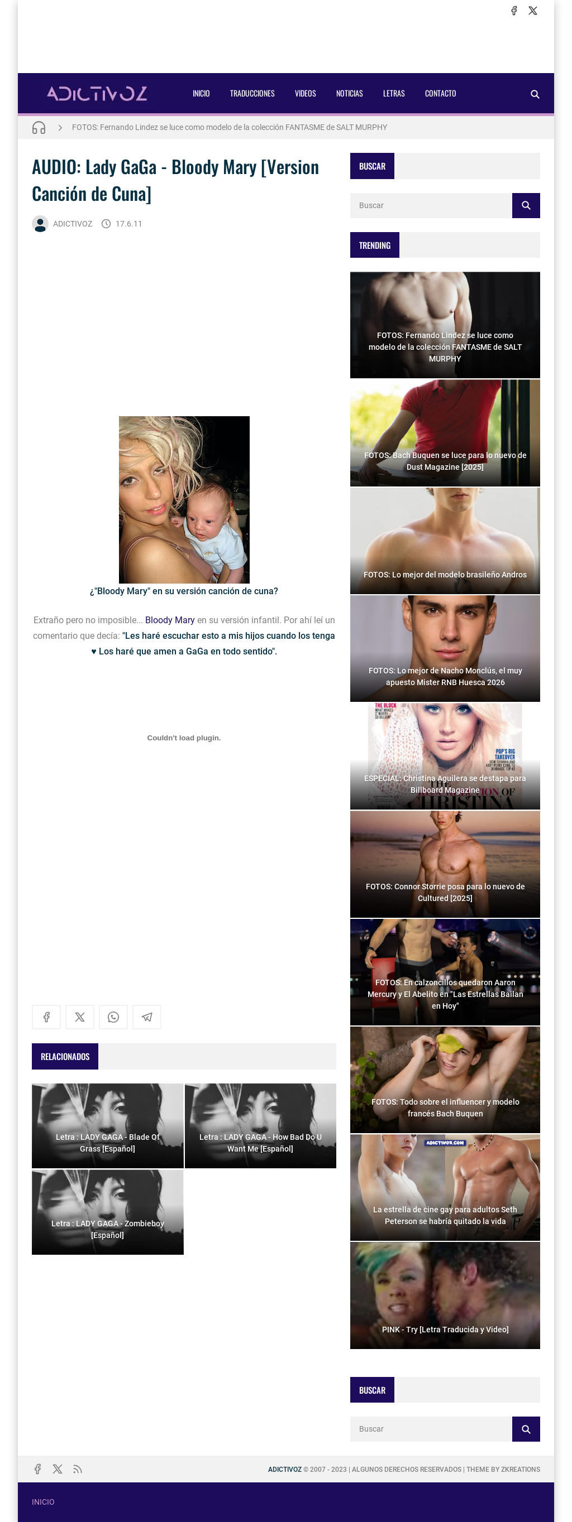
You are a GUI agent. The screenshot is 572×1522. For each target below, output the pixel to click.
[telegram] (146, 1017)
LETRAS (394, 93)
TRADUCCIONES (252, 93)
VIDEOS (305, 93)
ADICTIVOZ (62, 223)
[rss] (77, 1469)
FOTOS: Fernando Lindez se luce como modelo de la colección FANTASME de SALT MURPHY (229, 127)
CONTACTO (440, 93)
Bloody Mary (170, 620)
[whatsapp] (113, 1017)
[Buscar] (535, 94)
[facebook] (514, 11)
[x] (533, 11)
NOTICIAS (349, 93)
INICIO (201, 93)
